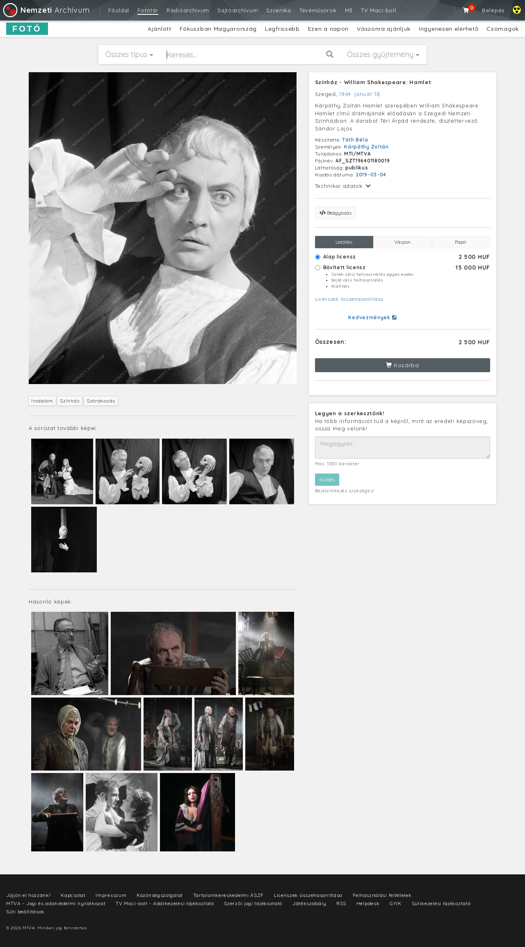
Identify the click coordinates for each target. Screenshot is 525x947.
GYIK (396, 903)
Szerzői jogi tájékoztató (253, 903)
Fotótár (147, 10)
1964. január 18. (360, 94)
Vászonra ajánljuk (384, 28)
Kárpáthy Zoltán (366, 147)
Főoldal (118, 10)
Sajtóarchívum (237, 10)
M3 (349, 10)
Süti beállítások (25, 911)
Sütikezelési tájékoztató (441, 903)
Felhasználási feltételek (382, 895)
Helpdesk (368, 903)
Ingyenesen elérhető (448, 28)
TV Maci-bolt (378, 10)
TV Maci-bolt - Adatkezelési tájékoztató (165, 903)
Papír (461, 242)
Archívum (45, 10)
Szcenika (278, 10)
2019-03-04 (371, 175)
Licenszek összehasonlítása (349, 299)
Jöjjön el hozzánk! (28, 895)
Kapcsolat (73, 895)
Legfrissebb (282, 28)
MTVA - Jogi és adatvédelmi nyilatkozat (56, 903)
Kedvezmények (372, 317)
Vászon (402, 242)
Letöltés (344, 242)
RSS (341, 903)
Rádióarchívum (188, 10)
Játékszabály (309, 903)
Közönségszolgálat (160, 895)
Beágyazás (336, 213)
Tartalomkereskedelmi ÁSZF (228, 895)
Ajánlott (159, 28)
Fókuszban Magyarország (218, 28)
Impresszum (111, 895)
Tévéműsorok (318, 10)
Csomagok (502, 28)
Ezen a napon (328, 28)
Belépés (493, 10)
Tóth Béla (355, 140)
